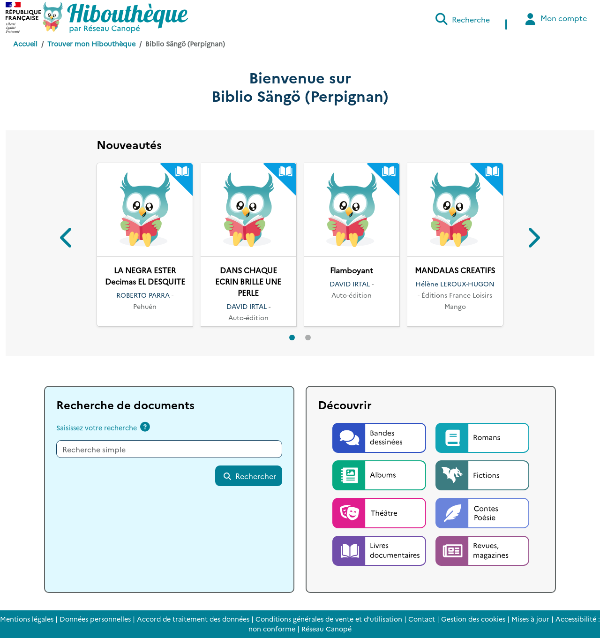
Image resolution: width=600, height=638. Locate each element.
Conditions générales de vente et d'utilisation (328, 618)
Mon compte (555, 19)
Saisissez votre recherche (96, 427)
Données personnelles (95, 618)
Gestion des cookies (473, 618)
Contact (421, 618)
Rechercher (249, 476)
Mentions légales (26, 618)
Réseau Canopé (326, 628)
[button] (67, 239)
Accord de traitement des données (193, 618)
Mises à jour (530, 618)
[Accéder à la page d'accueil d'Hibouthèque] (115, 17)
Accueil (25, 43)
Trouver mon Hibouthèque (91, 43)
